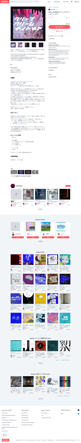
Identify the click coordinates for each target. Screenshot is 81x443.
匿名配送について (5, 417)
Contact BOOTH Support (46, 417)
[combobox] (24, 2)
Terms (49, 74)
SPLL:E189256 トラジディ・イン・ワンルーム (64, 202)
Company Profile (18, 440)
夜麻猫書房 (19, 186)
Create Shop (65, 1)
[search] (37, 2)
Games (49, 7)
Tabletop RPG (56, 7)
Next (44, 24)
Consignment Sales (5, 424)
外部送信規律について (51, 440)
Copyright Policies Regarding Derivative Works (9, 428)
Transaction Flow (25, 420)
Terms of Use (24, 440)
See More (40, 242)
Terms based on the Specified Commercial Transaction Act (66, 440)
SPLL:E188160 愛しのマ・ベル (28, 202)
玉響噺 (47, 233)
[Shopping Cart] (71, 1)
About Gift (52, 38)
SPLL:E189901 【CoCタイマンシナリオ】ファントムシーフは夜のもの (40, 202)
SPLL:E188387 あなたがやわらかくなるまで (16, 203)
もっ (32, 233)
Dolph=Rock (18, 233)
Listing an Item (5, 412)
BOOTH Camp (5, 431)
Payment (51, 70)
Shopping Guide (25, 415)
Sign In (49, 1)
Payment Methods (25, 417)
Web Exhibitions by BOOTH (27, 424)
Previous (12, 24)
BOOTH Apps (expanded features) (8, 415)
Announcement (44, 412)
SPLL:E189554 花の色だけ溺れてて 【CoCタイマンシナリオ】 (52, 202)
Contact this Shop (52, 76)
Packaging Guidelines (6, 422)
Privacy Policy (44, 440)
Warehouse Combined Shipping (28, 422)
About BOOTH (57, 1)
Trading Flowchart (53, 67)
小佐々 (62, 233)
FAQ (42, 415)
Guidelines (39, 440)
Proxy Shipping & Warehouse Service (9, 420)
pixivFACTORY (51, 63)
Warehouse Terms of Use (32, 440)
